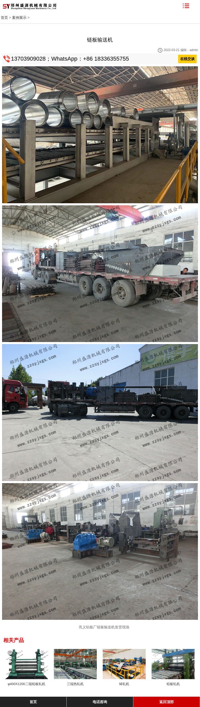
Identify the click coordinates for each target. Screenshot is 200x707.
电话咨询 (100, 702)
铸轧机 (124, 684)
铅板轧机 (173, 684)
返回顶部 (166, 702)
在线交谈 (187, 59)
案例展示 (19, 17)
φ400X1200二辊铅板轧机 (26, 684)
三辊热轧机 (75, 684)
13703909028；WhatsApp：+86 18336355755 (70, 58)
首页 (4, 17)
